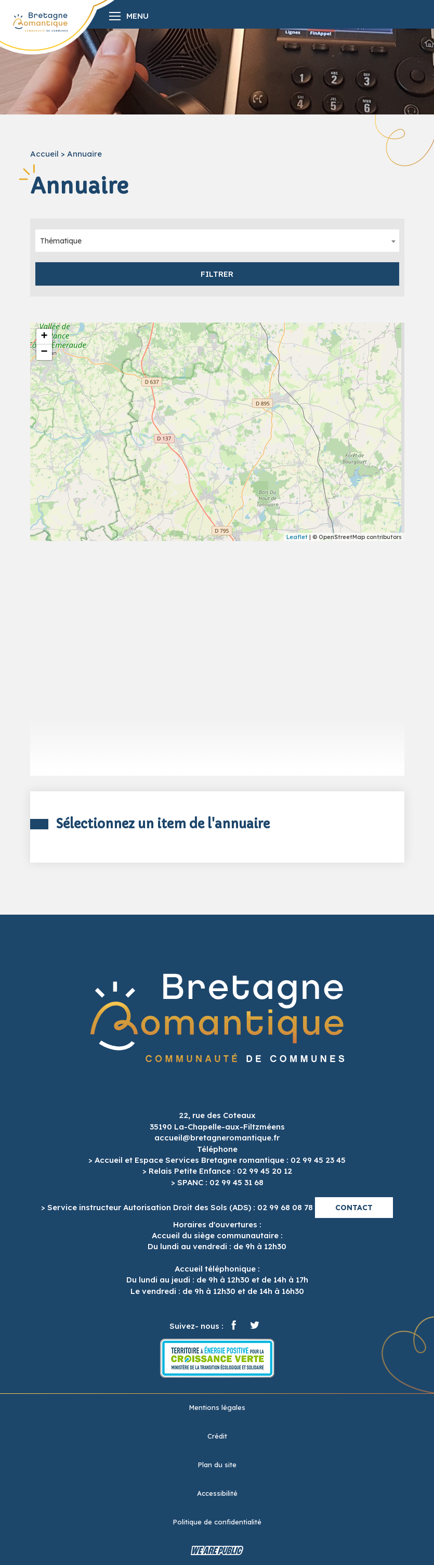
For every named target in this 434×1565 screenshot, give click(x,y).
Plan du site (217, 1464)
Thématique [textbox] (61, 241)
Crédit (217, 1436)
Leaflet (297, 537)
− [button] (44, 352)
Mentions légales (217, 1407)
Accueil (44, 154)
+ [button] (44, 336)
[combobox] (217, 240)
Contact (354, 1207)
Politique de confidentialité (217, 1522)
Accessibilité (217, 1493)
